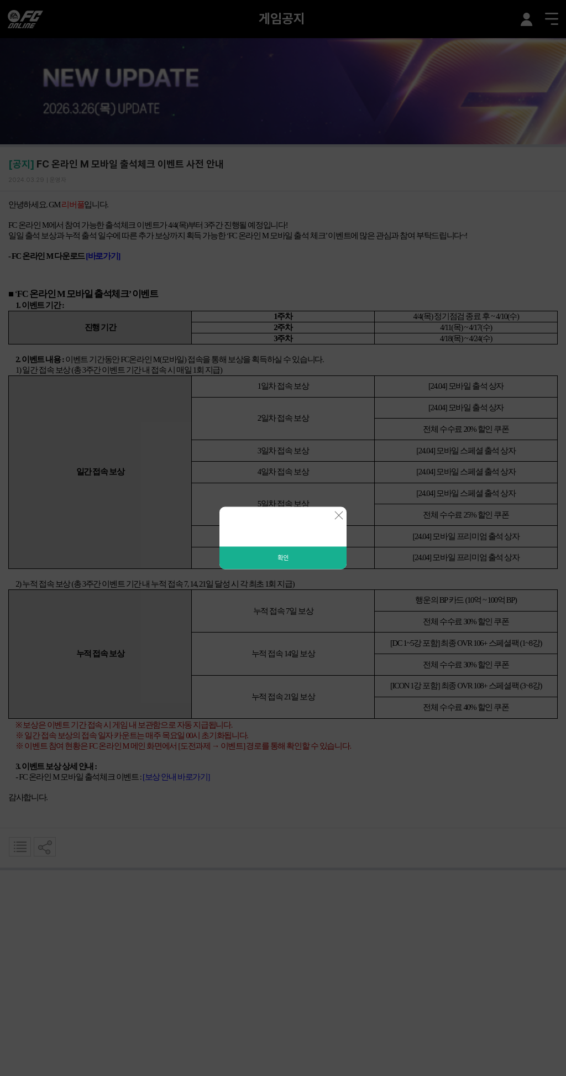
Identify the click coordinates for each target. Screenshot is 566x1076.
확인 (283, 558)
